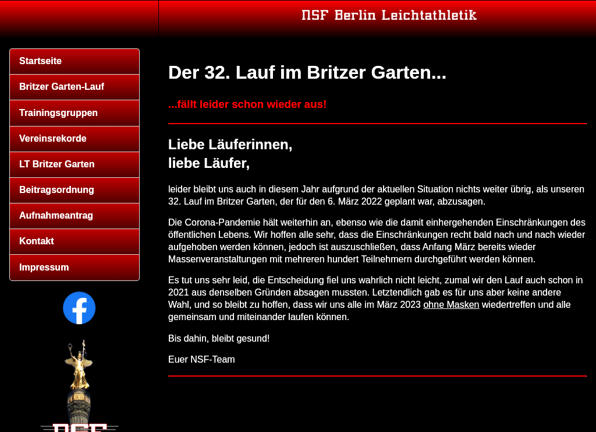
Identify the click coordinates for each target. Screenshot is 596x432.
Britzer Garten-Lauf (61, 87)
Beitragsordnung (56, 190)
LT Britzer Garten (57, 164)
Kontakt (36, 241)
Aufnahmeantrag (56, 215)
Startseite (40, 61)
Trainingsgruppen (58, 113)
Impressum (44, 267)
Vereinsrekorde (53, 138)
